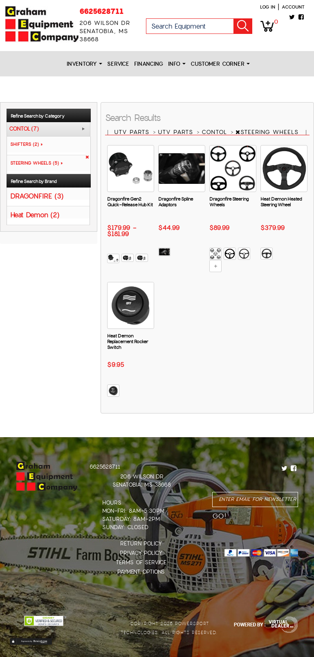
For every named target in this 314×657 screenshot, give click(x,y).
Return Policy (141, 543)
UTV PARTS (133, 132)
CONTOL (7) (24, 129)
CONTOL (215, 132)
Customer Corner (220, 63)
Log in (267, 7)
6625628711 (101, 11)
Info (177, 63)
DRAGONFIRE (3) (36, 196)
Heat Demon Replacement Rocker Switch (127, 341)
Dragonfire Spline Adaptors (175, 202)
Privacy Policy (141, 553)
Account (293, 7)
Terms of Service (141, 562)
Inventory (84, 63)
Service (118, 63)
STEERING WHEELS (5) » (35, 163)
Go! (242, 26)
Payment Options (141, 571)
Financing (148, 63)
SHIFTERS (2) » (25, 144)
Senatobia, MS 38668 (141, 484)
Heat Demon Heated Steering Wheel (281, 202)
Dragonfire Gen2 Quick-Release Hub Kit (130, 202)
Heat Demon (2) (34, 215)
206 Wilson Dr (142, 476)
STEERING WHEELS (268, 132)
